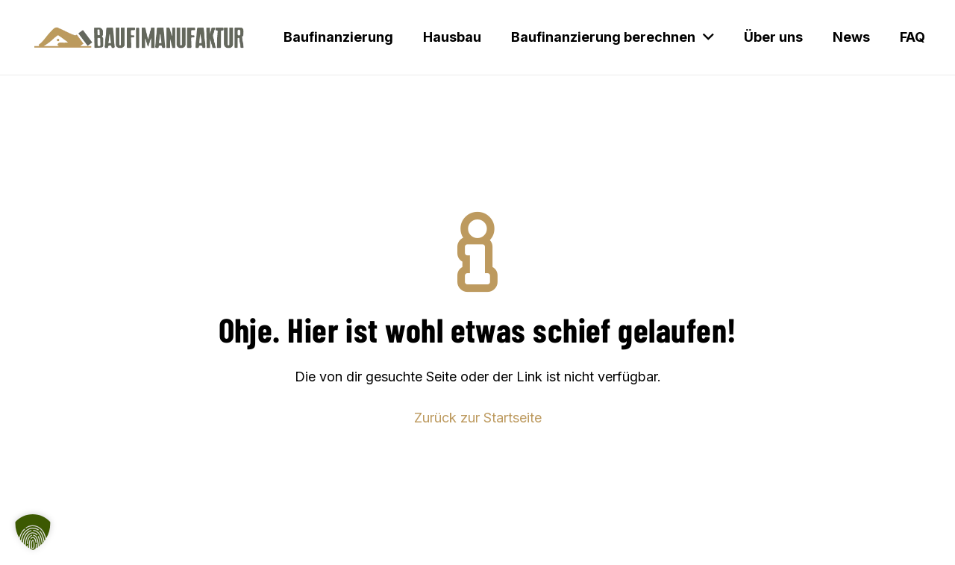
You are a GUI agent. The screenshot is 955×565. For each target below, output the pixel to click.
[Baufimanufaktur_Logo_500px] (139, 37)
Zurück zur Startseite (478, 417)
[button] (33, 532)
